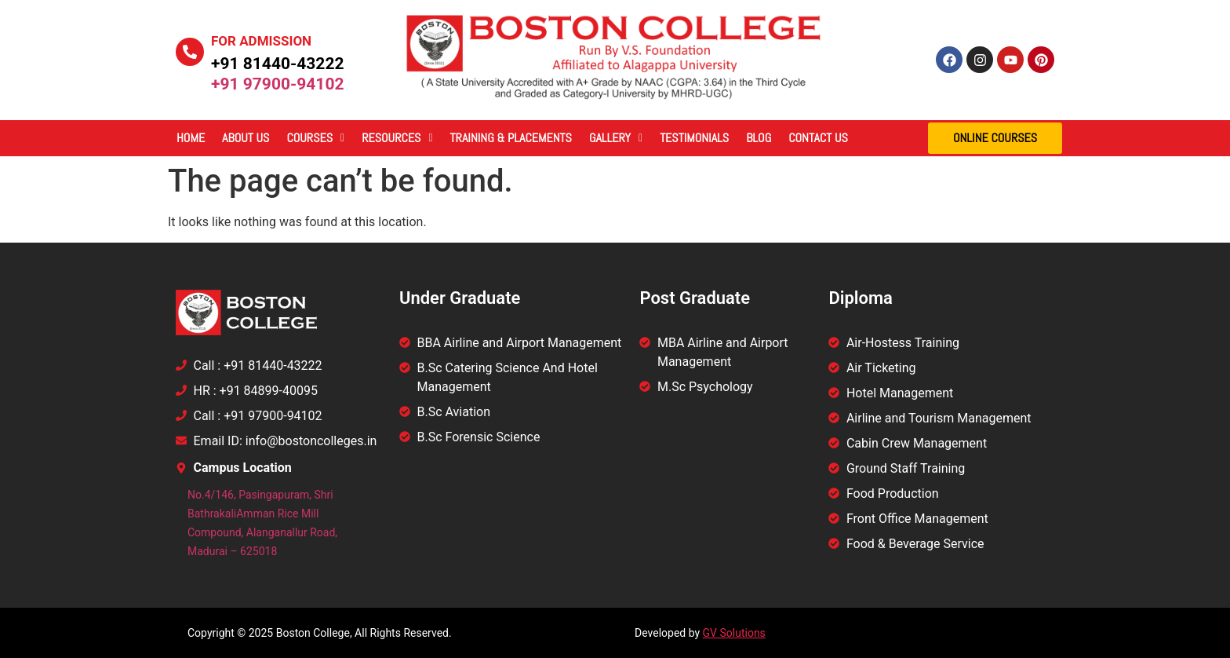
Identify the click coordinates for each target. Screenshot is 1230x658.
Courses (315, 138)
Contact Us (818, 138)
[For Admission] (190, 52)
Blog (758, 138)
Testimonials (694, 138)
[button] (315, 138)
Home (190, 138)
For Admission (261, 41)
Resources (397, 138)
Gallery (615, 138)
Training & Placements (511, 138)
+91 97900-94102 (277, 84)
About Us (245, 138)
